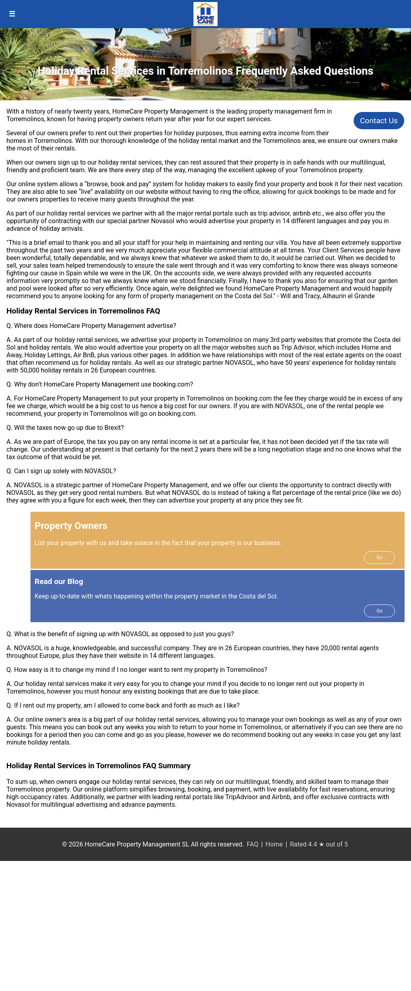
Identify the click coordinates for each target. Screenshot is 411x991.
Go (379, 557)
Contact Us (379, 120)
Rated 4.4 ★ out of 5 (319, 844)
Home (274, 844)
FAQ (252, 844)
